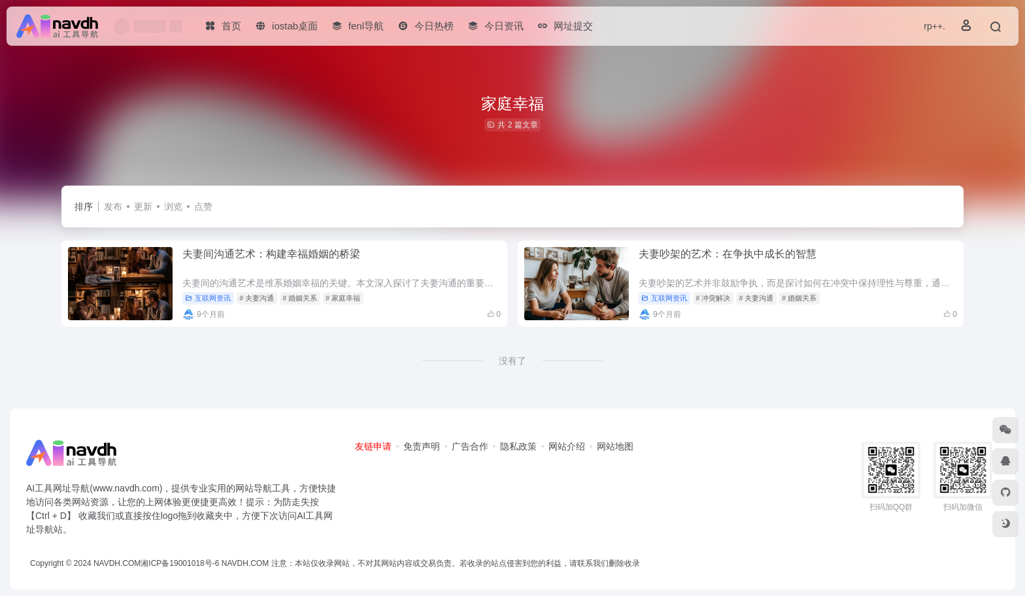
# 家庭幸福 (343, 298)
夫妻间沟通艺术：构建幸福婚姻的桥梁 (271, 253)
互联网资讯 (208, 298)
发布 (113, 206)
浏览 (173, 206)
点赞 (203, 206)
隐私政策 (518, 446)
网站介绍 (566, 446)
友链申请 (373, 446)
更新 (143, 206)
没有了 (512, 361)
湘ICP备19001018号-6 (180, 563)
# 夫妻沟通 (256, 298)
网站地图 (615, 446)
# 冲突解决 (713, 298)
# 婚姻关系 (299, 298)
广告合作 (470, 446)
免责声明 (421, 446)
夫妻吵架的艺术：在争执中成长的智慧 (727, 253)
